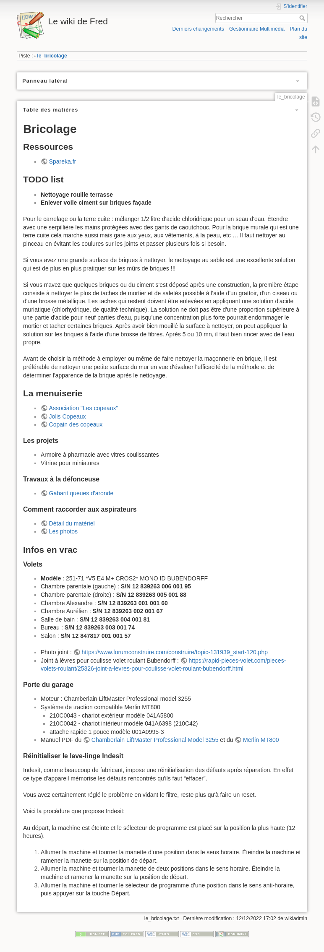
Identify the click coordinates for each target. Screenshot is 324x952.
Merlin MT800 (261, 739)
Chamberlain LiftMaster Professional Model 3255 (155, 739)
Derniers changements (198, 29)
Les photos (63, 531)
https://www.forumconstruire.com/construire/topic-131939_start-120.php (174, 652)
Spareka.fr (62, 161)
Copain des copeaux (76, 424)
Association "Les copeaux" (83, 408)
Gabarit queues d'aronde (81, 493)
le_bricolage (52, 56)
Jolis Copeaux (67, 416)
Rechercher (303, 18)
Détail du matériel (72, 523)
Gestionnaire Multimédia (257, 29)
